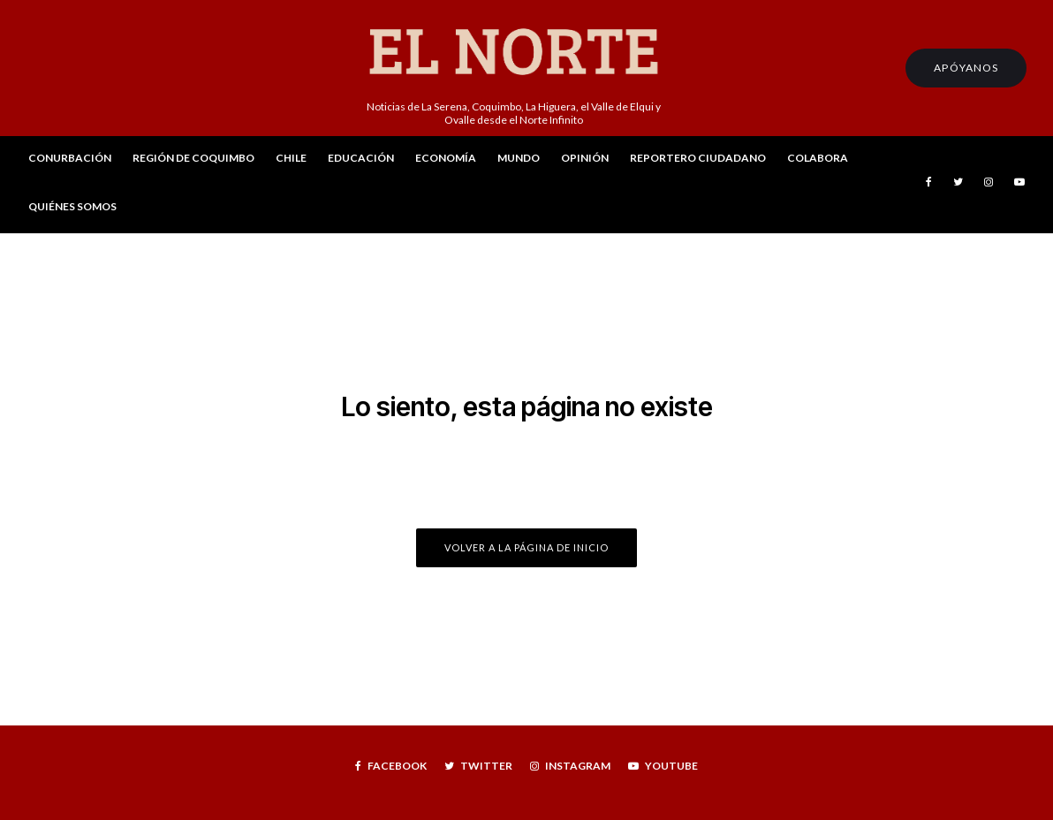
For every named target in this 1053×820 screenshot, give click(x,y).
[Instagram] (988, 184)
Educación (361, 157)
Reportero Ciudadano (698, 157)
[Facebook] (929, 184)
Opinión (585, 157)
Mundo (518, 157)
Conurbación (69, 157)
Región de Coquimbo (193, 157)
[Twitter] (958, 184)
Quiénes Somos (72, 206)
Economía (445, 157)
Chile (291, 157)
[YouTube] (1019, 184)
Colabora (817, 157)
